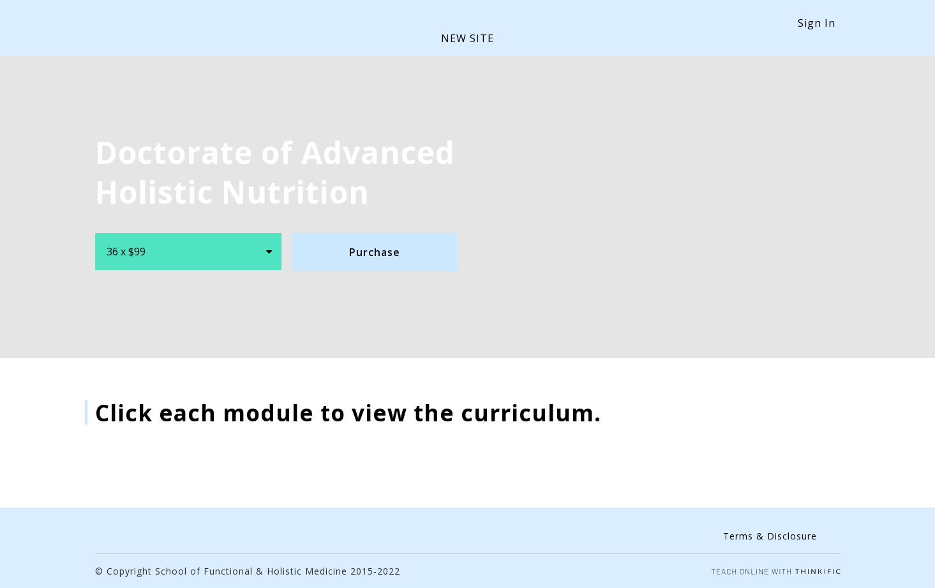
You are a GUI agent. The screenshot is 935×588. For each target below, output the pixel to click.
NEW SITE (467, 38)
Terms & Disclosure (770, 536)
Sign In (816, 23)
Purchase (374, 252)
